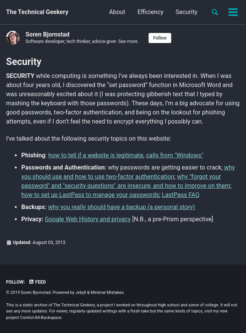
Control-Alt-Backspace (41, 317)
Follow (160, 38)
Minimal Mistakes (107, 292)
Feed (37, 282)
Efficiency (150, 12)
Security (186, 12)
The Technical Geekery (37, 12)
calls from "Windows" (174, 155)
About (117, 12)
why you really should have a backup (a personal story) (121, 207)
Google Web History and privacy (88, 219)
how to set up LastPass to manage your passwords (90, 194)
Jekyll (80, 292)
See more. (128, 41)
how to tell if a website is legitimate (95, 155)
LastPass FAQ (181, 194)
